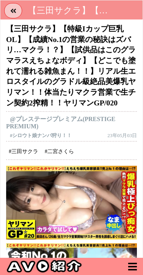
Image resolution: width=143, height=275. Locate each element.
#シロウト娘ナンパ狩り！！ (41, 135)
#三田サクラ (23, 151)
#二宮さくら (59, 151)
